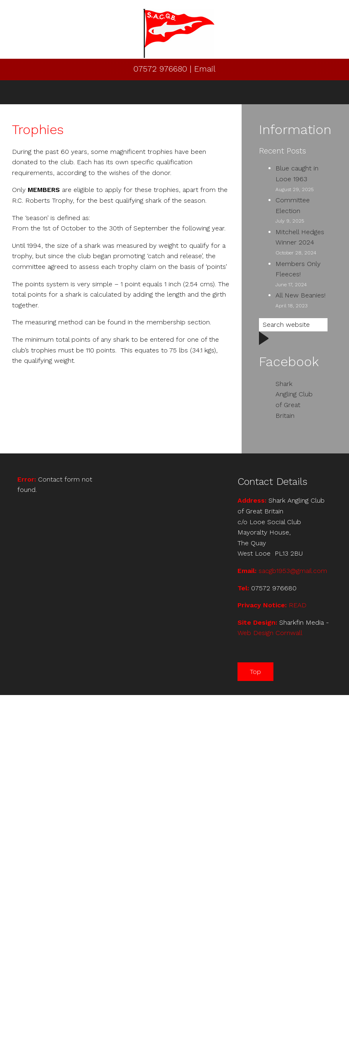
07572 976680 (161, 69)
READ (297, 605)
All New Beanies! (300, 295)
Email (205, 69)
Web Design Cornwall (269, 633)
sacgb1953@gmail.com (293, 571)
